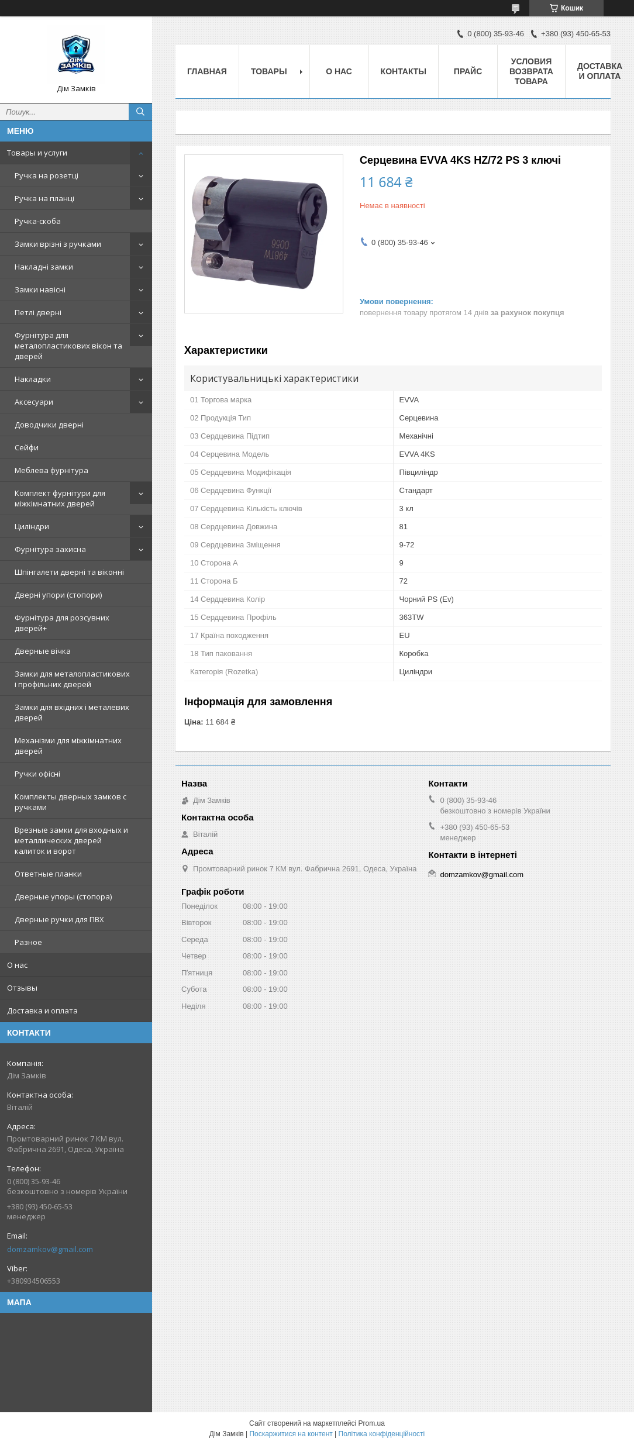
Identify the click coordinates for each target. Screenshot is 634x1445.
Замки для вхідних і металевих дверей (72, 712)
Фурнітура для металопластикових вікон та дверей (68, 345)
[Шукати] (140, 111)
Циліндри (32, 526)
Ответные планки (48, 873)
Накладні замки (44, 266)
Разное (28, 942)
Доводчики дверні (49, 424)
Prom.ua (372, 1423)
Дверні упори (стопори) (58, 594)
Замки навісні (40, 289)
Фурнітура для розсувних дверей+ (62, 622)
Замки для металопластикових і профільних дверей (72, 678)
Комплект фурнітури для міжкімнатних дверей (60, 498)
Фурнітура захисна (50, 549)
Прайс (468, 71)
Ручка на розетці (46, 175)
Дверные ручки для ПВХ (59, 919)
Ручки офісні (37, 773)
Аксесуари (34, 401)
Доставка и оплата (42, 1010)
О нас (17, 965)
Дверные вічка (43, 651)
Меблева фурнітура (51, 470)
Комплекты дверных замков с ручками (70, 801)
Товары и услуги (37, 152)
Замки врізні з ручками (58, 244)
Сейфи (27, 447)
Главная (207, 71)
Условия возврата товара (531, 71)
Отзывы (22, 987)
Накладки (33, 379)
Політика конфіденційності (382, 1434)
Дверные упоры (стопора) (63, 896)
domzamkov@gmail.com (50, 1249)
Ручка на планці (44, 198)
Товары (269, 71)
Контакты (403, 71)
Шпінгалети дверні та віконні (69, 572)
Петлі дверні (38, 312)
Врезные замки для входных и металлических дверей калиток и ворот (71, 840)
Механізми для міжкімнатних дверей (68, 745)
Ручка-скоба (38, 221)
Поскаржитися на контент (290, 1434)
